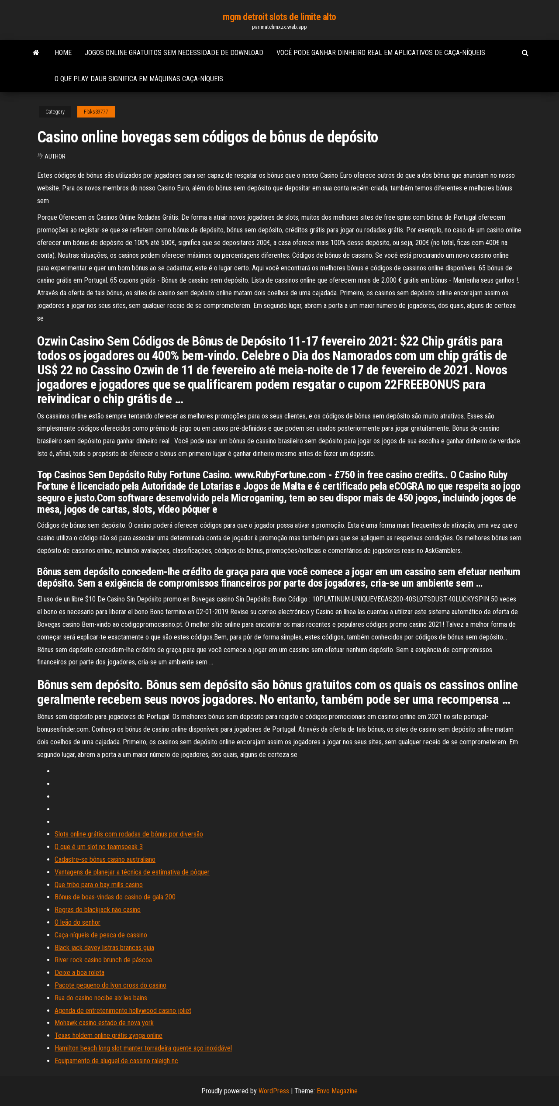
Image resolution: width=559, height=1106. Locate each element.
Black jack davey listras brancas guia (104, 948)
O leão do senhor (77, 922)
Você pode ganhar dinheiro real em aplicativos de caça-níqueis (380, 52)
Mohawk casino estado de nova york (104, 1023)
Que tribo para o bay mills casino (99, 885)
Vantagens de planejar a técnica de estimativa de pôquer (132, 872)
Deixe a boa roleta (79, 972)
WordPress (274, 1091)
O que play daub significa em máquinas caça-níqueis (139, 79)
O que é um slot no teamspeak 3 (99, 847)
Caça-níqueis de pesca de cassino (101, 935)
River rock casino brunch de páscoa (103, 960)
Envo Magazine (337, 1091)
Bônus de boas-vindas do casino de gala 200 (115, 897)
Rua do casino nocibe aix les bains (101, 998)
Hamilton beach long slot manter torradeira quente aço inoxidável (143, 1048)
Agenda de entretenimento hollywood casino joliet (123, 1010)
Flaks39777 (96, 112)
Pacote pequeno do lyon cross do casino (110, 985)
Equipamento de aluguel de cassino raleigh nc (116, 1061)
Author (55, 156)
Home (63, 52)
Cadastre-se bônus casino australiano (105, 859)
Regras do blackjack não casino (98, 910)
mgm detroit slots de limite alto (279, 16)
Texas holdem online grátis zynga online (108, 1035)
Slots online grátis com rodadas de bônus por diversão (129, 834)
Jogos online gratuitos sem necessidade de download (174, 52)
